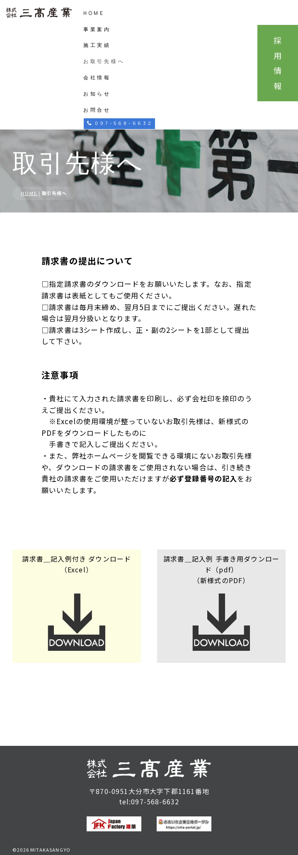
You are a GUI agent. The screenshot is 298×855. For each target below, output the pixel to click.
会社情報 (97, 77)
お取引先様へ (104, 61)
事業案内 (97, 29)
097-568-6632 (120, 123)
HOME (94, 13)
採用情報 (278, 62)
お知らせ (97, 93)
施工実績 (97, 45)
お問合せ (97, 110)
